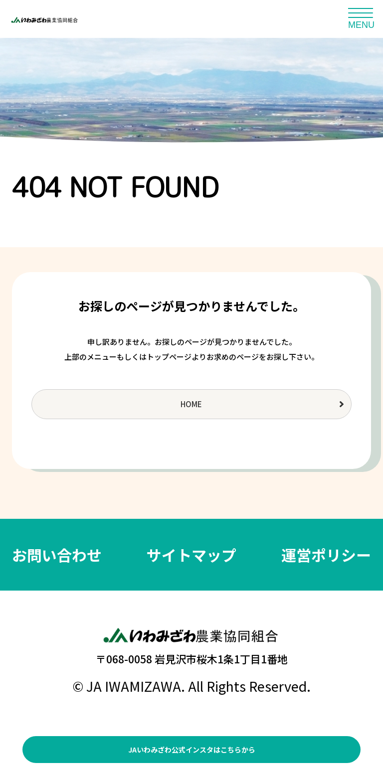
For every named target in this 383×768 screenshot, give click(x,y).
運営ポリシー (326, 555)
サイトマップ (191, 555)
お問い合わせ (57, 555)
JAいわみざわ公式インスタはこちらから (191, 750)
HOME (191, 404)
